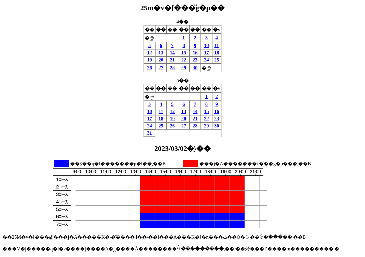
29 (183, 67)
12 (149, 52)
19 (149, 59)
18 (216, 52)
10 (206, 45)
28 (172, 67)
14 (172, 52)
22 (183, 59)
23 (195, 59)
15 (183, 52)
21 (172, 59)
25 (216, 59)
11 (216, 45)
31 (149, 133)
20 (161, 59)
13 (161, 52)
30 (195, 67)
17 (206, 52)
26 (149, 67)
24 (206, 59)
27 (161, 67)
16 (195, 52)
